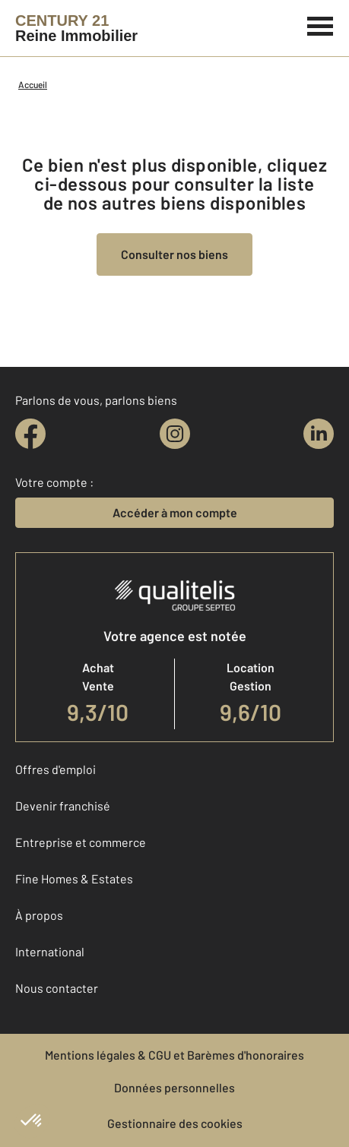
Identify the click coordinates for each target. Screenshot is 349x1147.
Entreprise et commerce (80, 842)
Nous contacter (56, 988)
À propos (39, 915)
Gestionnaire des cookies (175, 1123)
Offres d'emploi (55, 769)
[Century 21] (76, 28)
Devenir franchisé (62, 805)
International (49, 951)
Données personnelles (174, 1087)
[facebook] (30, 434)
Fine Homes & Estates (74, 878)
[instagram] (175, 434)
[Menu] (320, 24)
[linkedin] (318, 434)
